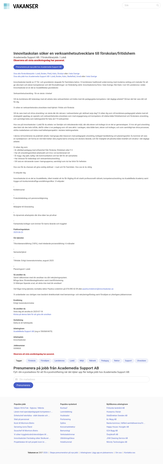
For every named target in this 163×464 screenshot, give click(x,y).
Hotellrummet (66, 442)
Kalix (54, 73)
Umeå (78, 76)
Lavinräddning (66, 412)
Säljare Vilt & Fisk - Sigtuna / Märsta (29, 408)
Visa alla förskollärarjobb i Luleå (26, 73)
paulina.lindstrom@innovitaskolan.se (97, 289)
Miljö (82, 361)
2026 (45, 452)
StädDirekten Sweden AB (117, 415)
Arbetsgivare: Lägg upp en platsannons (96, 452)
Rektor (117, 361)
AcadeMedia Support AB (23, 331)
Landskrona (59, 361)
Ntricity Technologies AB (117, 442)
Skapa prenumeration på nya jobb (64, 452)
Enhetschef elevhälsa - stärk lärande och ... (32, 415)
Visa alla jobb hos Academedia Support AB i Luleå (34, 76)
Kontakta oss (129, 452)
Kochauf (63, 408)
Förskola (31, 361)
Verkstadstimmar (67, 434)
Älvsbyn (60, 73)
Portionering (65, 419)
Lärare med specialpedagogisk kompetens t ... (33, 412)
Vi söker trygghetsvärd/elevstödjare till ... (31, 434)
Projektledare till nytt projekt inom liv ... (30, 442)
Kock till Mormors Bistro (24, 423)
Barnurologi (65, 431)
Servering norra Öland (23, 427)
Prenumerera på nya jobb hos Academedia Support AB (38, 67)
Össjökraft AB (112, 434)
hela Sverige (74, 73)
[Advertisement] (81, 27)
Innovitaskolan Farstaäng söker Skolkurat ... (32, 438)
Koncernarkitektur (67, 427)
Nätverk (92, 361)
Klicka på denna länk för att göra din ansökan (32, 314)
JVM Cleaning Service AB (117, 438)
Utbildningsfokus (67, 438)
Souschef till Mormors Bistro (26, 431)
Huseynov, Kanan (114, 412)
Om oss (118, 452)
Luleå (72, 361)
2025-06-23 (18, 232)
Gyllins (63, 423)
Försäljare (45, 361)
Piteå (49, 73)
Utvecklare (141, 361)
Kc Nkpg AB (111, 419)
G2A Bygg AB (112, 431)
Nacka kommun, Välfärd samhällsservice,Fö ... (126, 423)
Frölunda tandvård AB (116, 408)
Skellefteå (71, 76)
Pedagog (105, 361)
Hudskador (64, 415)
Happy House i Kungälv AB (118, 427)
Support (128, 361)
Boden (43, 73)
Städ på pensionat (21, 419)
